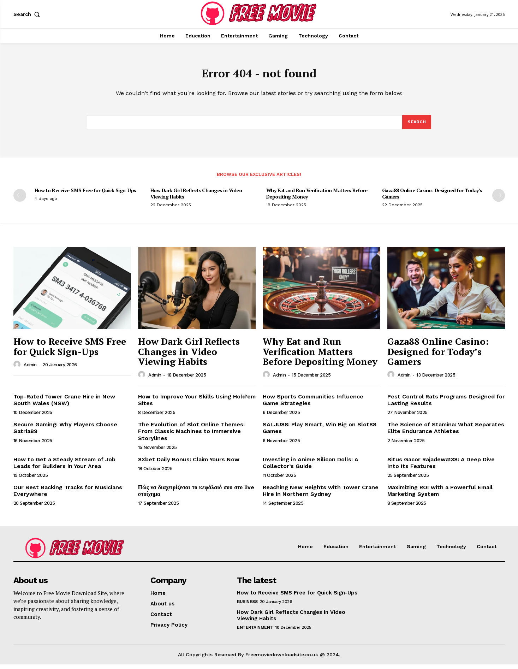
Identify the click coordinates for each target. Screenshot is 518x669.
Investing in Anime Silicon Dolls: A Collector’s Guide (310, 467)
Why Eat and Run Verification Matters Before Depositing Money (317, 198)
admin (30, 369)
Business (247, 606)
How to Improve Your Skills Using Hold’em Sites (197, 404)
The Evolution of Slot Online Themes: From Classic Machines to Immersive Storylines (191, 436)
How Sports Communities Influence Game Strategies (313, 404)
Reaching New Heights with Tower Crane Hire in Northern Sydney (321, 495)
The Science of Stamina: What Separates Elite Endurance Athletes (445, 432)
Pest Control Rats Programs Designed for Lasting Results (446, 404)
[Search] (416, 126)
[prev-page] (19, 200)
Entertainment (255, 631)
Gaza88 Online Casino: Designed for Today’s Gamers (432, 198)
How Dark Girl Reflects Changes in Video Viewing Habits (196, 198)
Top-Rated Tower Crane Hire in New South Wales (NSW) (64, 404)
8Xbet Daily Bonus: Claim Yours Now (188, 464)
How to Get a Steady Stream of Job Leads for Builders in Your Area (64, 467)
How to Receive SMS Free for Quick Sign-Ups (85, 194)
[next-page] (498, 200)
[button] (28, 14)
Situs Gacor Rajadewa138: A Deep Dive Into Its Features (441, 467)
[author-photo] (18, 369)
